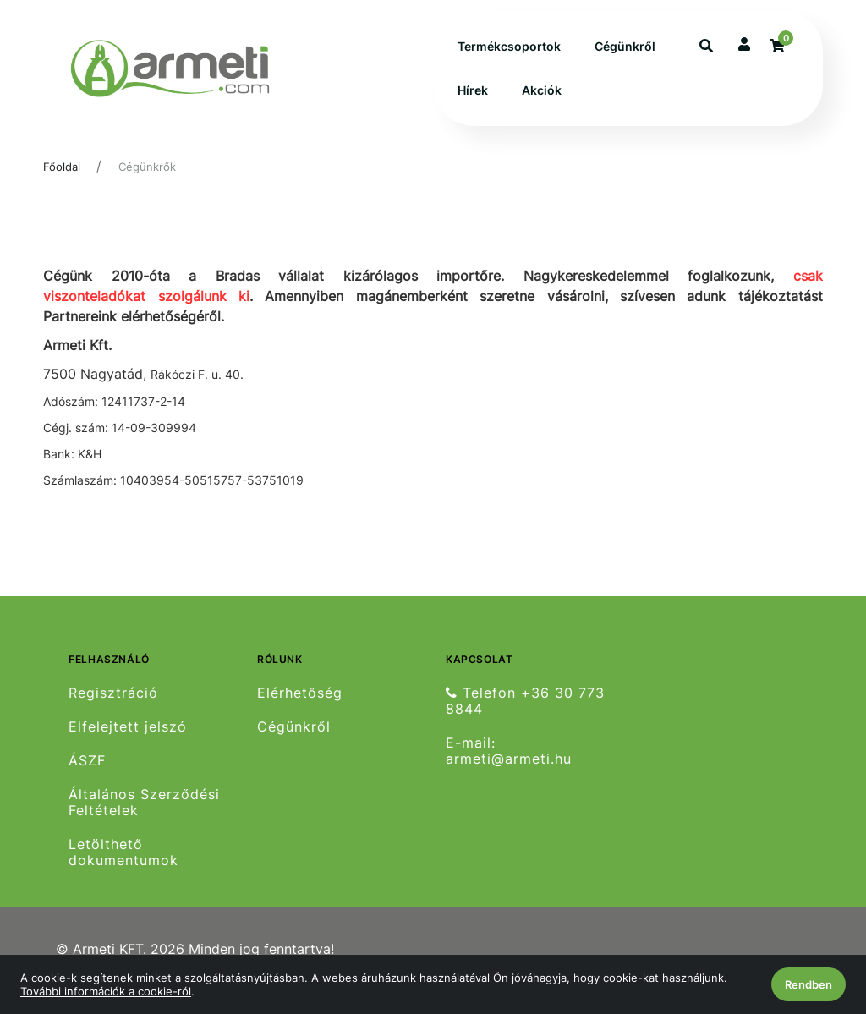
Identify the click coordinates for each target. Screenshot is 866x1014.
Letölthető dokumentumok (123, 852)
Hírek (473, 90)
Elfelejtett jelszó (128, 727)
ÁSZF (87, 761)
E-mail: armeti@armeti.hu (509, 751)
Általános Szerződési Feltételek (144, 803)
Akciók (542, 90)
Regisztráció (113, 692)
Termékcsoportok (509, 46)
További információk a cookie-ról (105, 991)
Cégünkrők (147, 166)
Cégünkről (625, 46)
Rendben (808, 984)
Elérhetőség (300, 692)
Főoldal (61, 166)
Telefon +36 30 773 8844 (525, 700)
